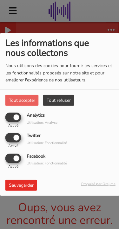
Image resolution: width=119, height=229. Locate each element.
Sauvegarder (21, 185)
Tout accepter (22, 100)
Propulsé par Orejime (98, 183)
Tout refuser (59, 100)
